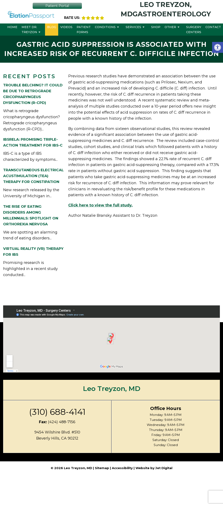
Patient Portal (57, 6)
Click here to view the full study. (100, 205)
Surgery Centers (193, 29)
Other (170, 27)
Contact (213, 27)
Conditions (105, 27)
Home (12, 27)
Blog (51, 27)
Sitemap (102, 468)
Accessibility (122, 468)
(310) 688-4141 (57, 412)
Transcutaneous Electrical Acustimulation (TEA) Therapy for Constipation (33, 176)
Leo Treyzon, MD (111, 388)
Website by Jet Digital (153, 468)
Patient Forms (84, 29)
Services (133, 27)
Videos (66, 27)
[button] (217, 47)
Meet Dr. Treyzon (29, 29)
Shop (155, 27)
